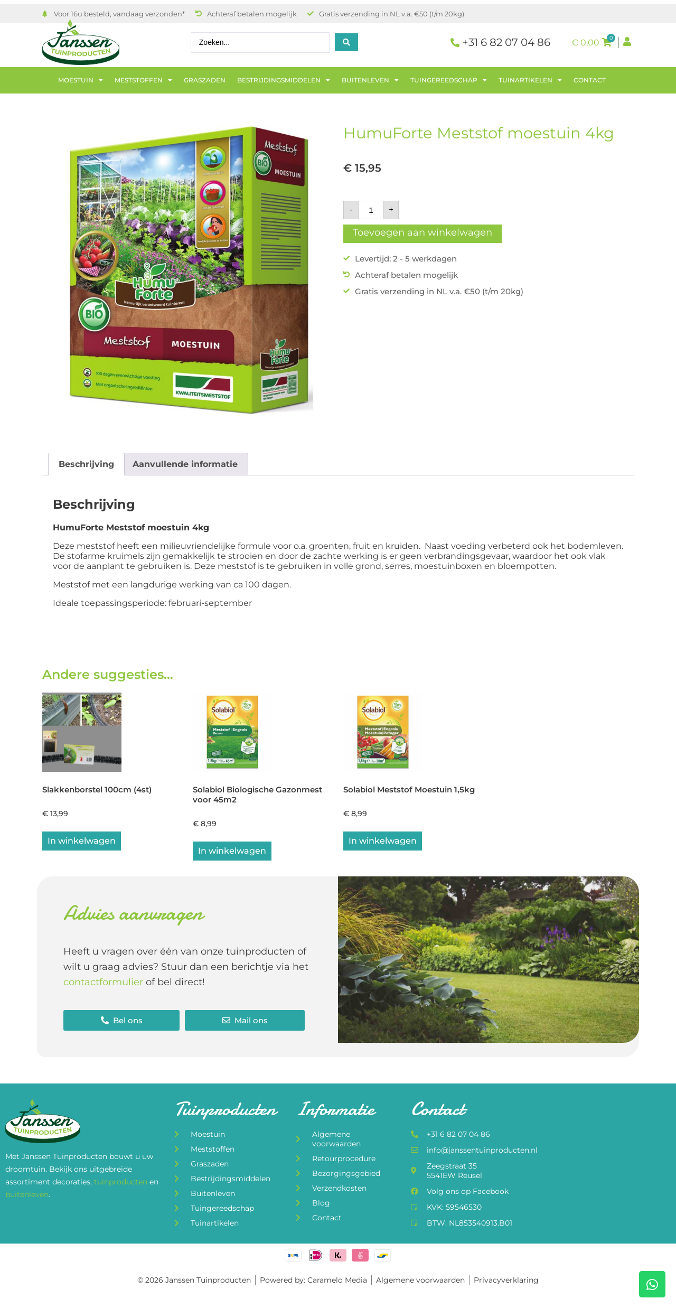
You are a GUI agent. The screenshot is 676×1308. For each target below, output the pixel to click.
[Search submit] (346, 42)
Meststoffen (143, 80)
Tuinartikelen (530, 80)
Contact (590, 80)
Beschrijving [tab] (86, 464)
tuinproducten (121, 1183)
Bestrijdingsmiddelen (283, 80)
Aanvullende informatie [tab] (185, 464)
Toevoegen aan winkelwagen (422, 232)
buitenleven (27, 1195)
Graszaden (205, 80)
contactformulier (103, 983)
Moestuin (80, 80)
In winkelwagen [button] (82, 842)
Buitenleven (370, 80)
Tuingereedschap (448, 80)
